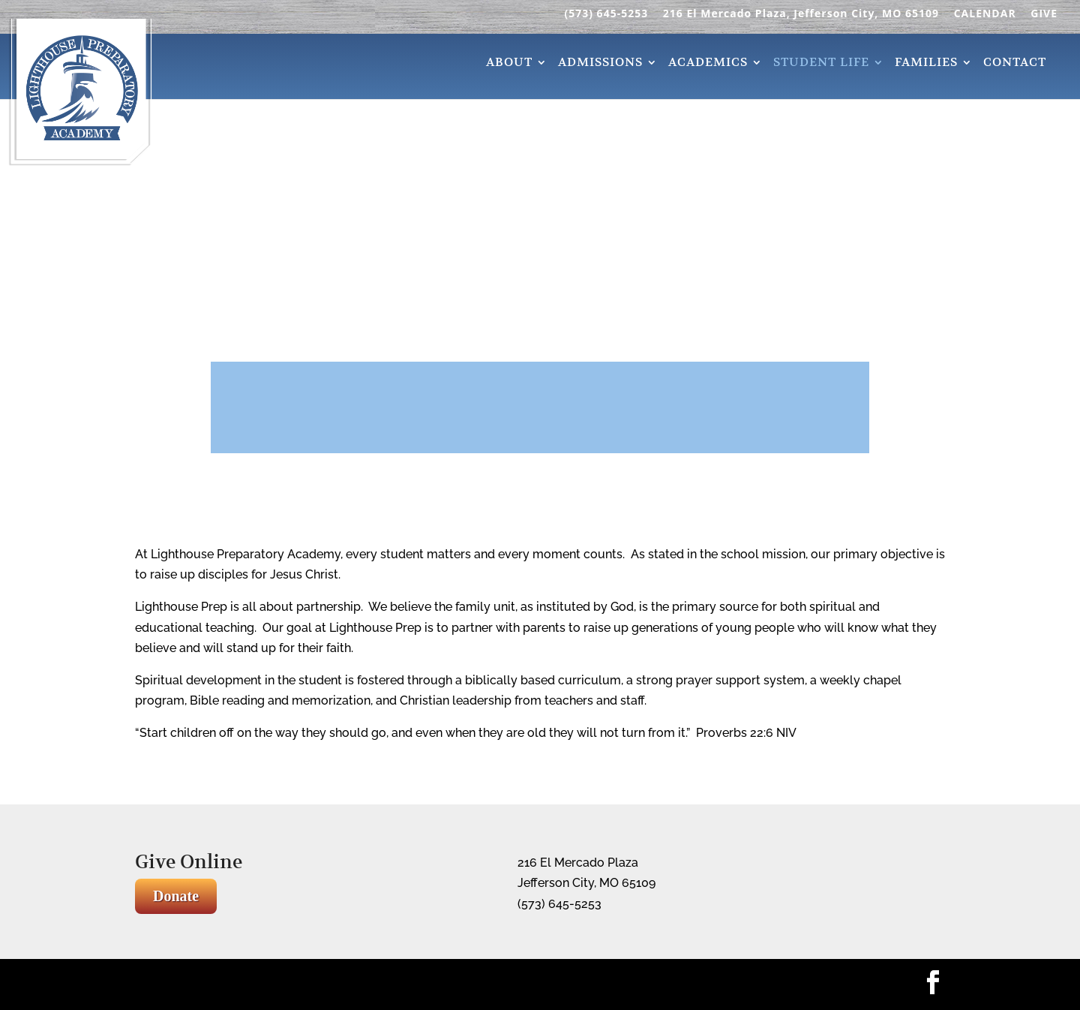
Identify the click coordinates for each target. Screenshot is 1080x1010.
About (509, 64)
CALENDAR (985, 14)
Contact (1014, 64)
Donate (176, 896)
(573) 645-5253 (606, 14)
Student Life (821, 64)
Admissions (600, 64)
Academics (708, 64)
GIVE (1044, 14)
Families (926, 64)
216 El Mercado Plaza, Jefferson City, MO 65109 (801, 14)
